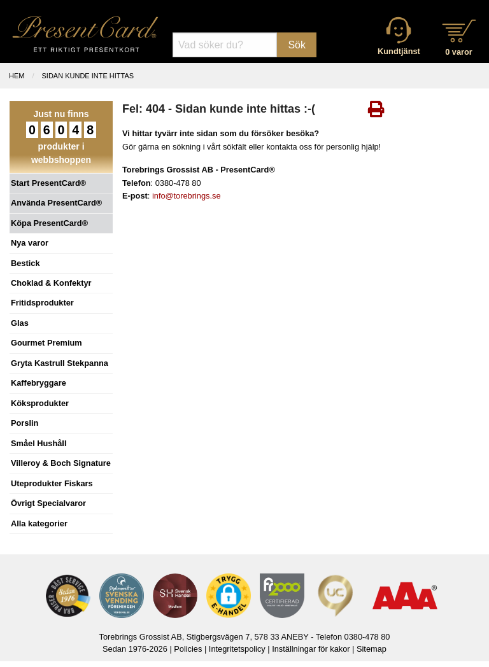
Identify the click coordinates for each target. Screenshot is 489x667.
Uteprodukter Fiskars (52, 483)
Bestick (25, 263)
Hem (16, 76)
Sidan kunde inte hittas (88, 76)
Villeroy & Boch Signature (61, 463)
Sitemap (371, 649)
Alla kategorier (39, 523)
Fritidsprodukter (42, 302)
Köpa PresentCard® (49, 223)
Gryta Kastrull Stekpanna (59, 363)
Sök (297, 44)
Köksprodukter (40, 403)
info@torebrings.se (186, 195)
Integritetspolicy (237, 649)
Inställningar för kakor (311, 649)
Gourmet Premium (46, 343)
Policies (188, 649)
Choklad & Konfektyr (51, 283)
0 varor (458, 52)
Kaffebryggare (38, 383)
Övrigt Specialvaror (48, 503)
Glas (20, 323)
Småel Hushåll (38, 443)
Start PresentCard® (48, 183)
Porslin (24, 423)
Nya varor (29, 243)
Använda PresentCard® (56, 202)
